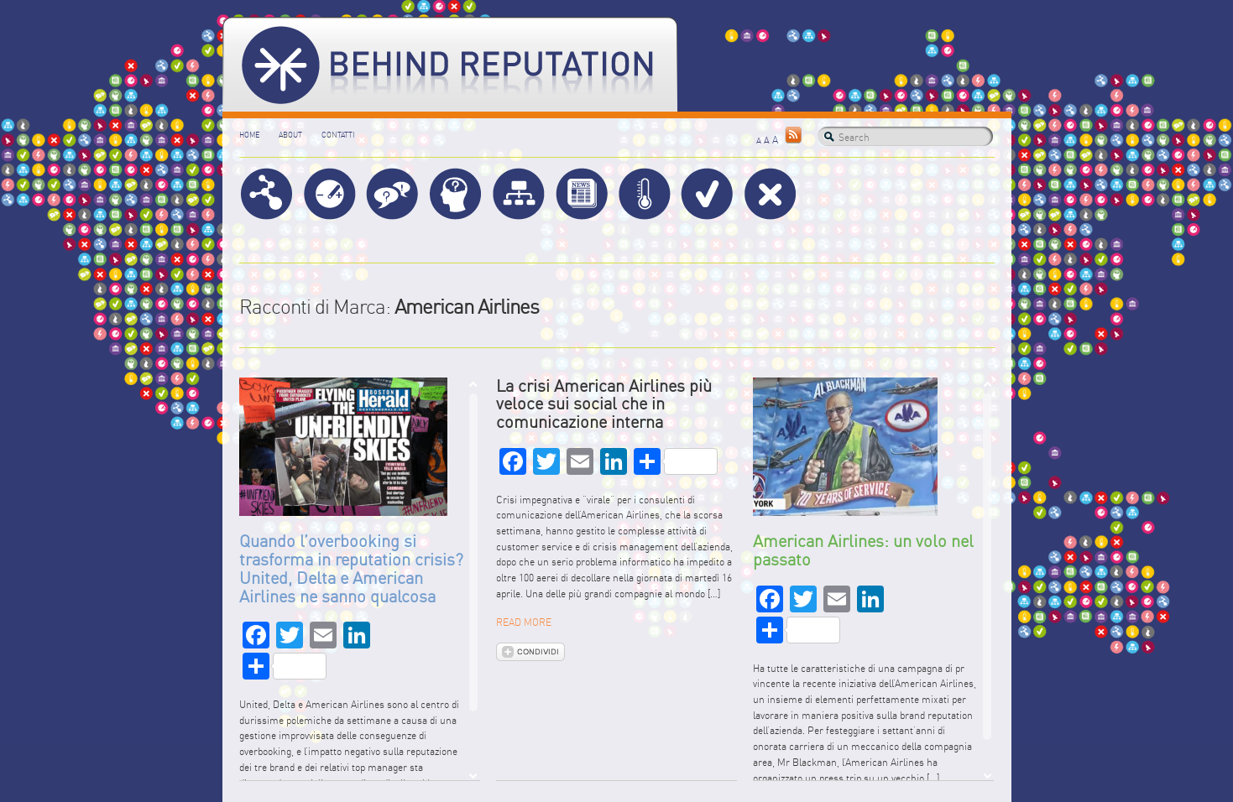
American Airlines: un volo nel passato (863, 550)
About (290, 134)
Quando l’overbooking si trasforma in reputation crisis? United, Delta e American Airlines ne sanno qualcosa (351, 568)
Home (249, 134)
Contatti (337, 134)
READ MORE (523, 622)
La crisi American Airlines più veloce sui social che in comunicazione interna (604, 403)
